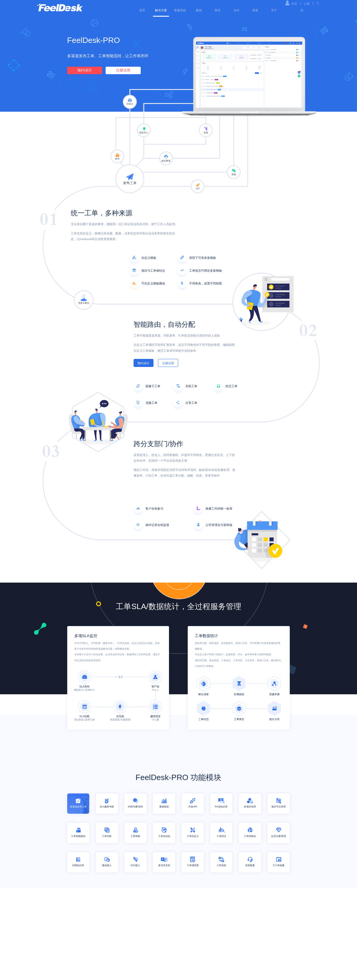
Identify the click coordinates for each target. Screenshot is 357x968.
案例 (199, 10)
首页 (142, 10)
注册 (307, 3)
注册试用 (123, 70)
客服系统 (180, 10)
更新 (255, 10)
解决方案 (161, 10)
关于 (274, 10)
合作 (236, 10)
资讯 (217, 10)
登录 (294, 3)
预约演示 (84, 70)
